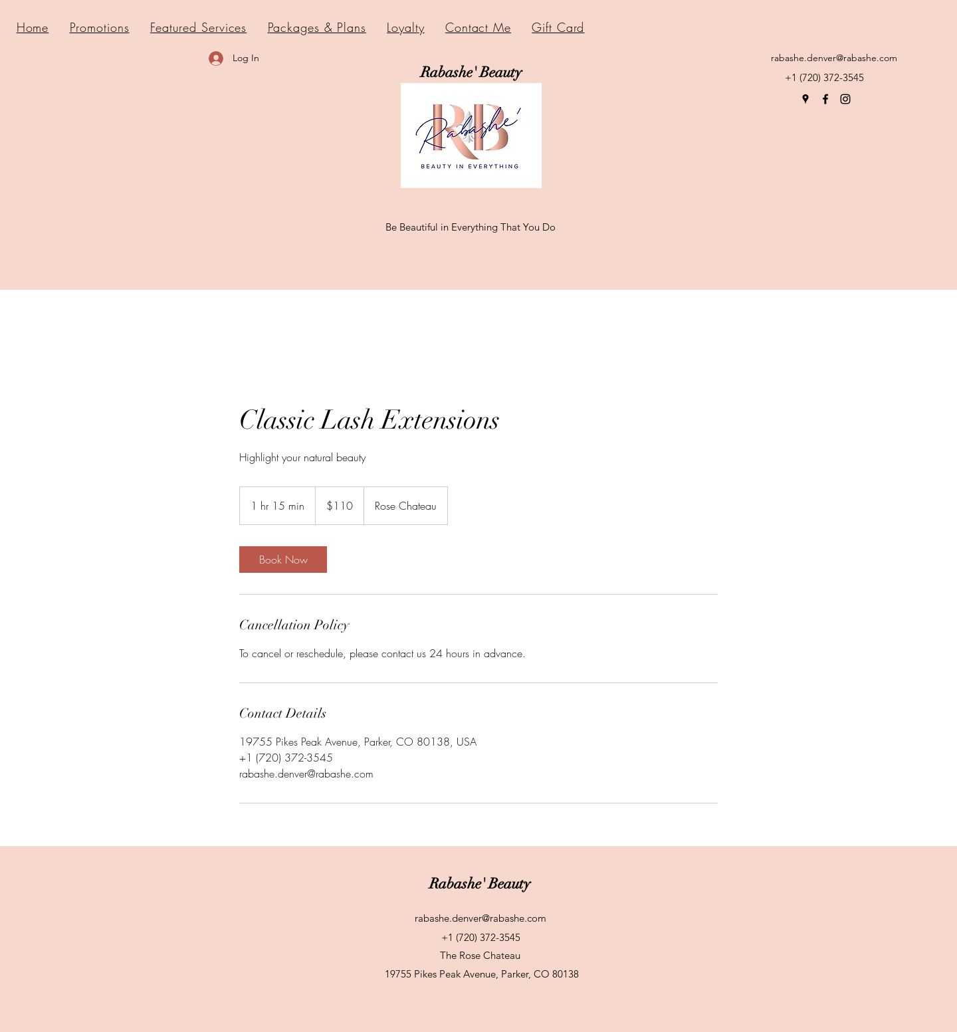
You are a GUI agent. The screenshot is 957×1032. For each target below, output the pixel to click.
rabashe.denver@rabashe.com (834, 58)
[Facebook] (825, 99)
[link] (283, 559)
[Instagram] (845, 99)
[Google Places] (805, 99)
